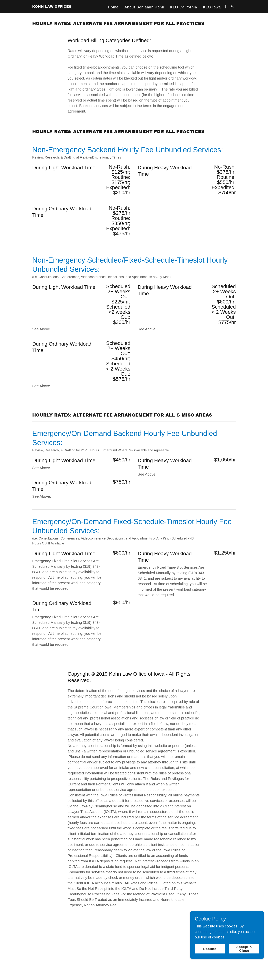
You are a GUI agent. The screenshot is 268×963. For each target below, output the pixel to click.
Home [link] (113, 7)
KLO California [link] (183, 7)
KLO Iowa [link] (212, 7)
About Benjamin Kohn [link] (144, 7)
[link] (51, 6)
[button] (232, 6)
